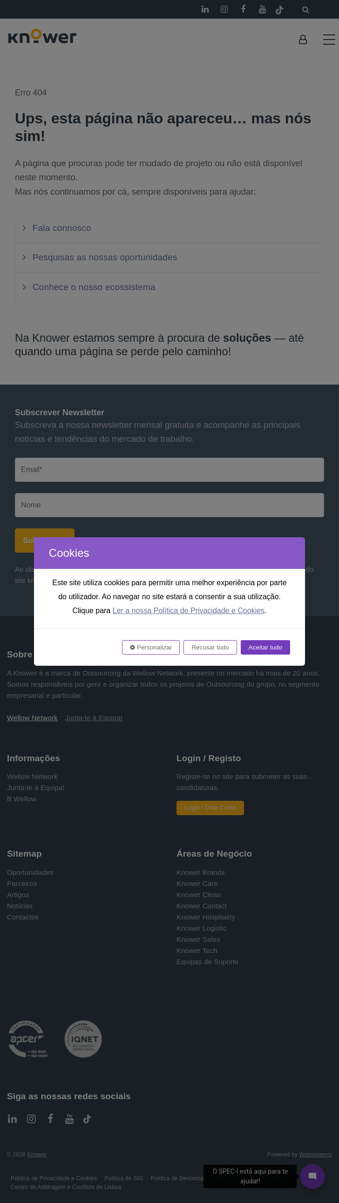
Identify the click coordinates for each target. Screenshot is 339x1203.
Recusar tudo (210, 647)
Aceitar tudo (265, 647)
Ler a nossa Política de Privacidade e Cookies (188, 611)
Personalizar (151, 647)
